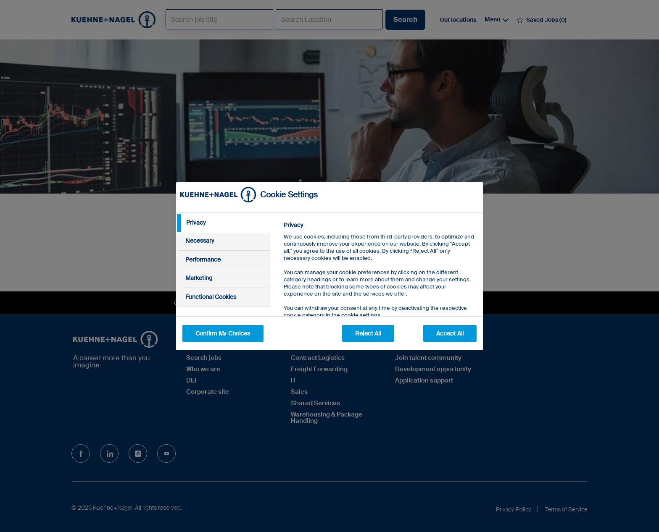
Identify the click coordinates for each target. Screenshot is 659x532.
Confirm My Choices (222, 333)
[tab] (223, 223)
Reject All (368, 333)
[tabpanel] (379, 289)
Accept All (450, 333)
